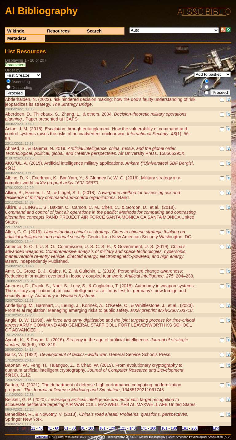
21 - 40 (36, 428)
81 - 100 (87, 428)
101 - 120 (107, 428)
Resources (58, 31)
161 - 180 (169, 428)
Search (94, 31)
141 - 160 (148, 428)
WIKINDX (41, 436)
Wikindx (15, 31)
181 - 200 (190, 428)
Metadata (16, 38)
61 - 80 (70, 428)
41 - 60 (53, 428)
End (216, 428)
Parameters (15, 65)
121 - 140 (128, 428)
